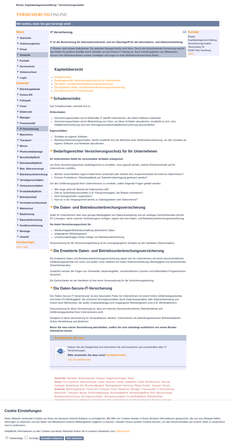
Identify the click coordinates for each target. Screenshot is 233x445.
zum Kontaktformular (79, 359)
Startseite (25, 38)
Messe (24, 146)
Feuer (23, 106)
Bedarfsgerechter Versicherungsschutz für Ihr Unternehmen (87, 80)
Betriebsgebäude (30, 89)
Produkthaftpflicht (30, 191)
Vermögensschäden (31, 180)
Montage (25, 231)
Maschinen (26, 134)
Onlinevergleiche (30, 43)
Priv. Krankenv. (71, 381)
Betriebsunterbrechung (34, 174)
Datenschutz (122, 431)
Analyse (100, 378)
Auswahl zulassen (52, 438)
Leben (100, 381)
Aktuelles (72, 378)
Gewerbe (25, 55)
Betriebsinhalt (28, 197)
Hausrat (165, 381)
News (131, 378)
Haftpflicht (130, 381)
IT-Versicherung (29, 129)
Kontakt (24, 60)
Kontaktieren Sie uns (69, 338)
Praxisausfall (27, 123)
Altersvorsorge (88, 381)
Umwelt (24, 236)
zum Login (22, 246)
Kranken (156, 385)
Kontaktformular (116, 355)
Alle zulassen (74, 438)
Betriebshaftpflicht (31, 163)
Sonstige (34, 438)
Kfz (82, 385)
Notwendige (16, 438)
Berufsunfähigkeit (94, 385)
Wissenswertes (86, 378)
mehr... (192, 53)
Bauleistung (27, 214)
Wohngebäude (113, 385)
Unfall (140, 381)
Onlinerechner (28, 72)
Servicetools (27, 66)
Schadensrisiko (62, 77)
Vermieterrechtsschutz (33, 202)
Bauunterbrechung (31, 219)
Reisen (166, 385)
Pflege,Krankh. (142, 385)
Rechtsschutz (152, 381)
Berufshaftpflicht (30, 157)
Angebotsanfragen (116, 378)
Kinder (120, 381)
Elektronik (26, 111)
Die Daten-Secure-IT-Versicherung (73, 90)
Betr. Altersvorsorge (32, 168)
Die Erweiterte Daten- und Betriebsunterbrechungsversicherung (89, 87)
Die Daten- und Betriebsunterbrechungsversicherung (83, 83)
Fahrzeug (128, 385)
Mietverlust (26, 208)
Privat (23, 49)
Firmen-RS (26, 94)
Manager (25, 117)
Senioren (111, 381)
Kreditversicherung (31, 225)
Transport (25, 140)
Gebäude (59, 385)
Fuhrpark (25, 100)
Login (23, 77)
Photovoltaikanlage (31, 151)
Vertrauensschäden (31, 185)
